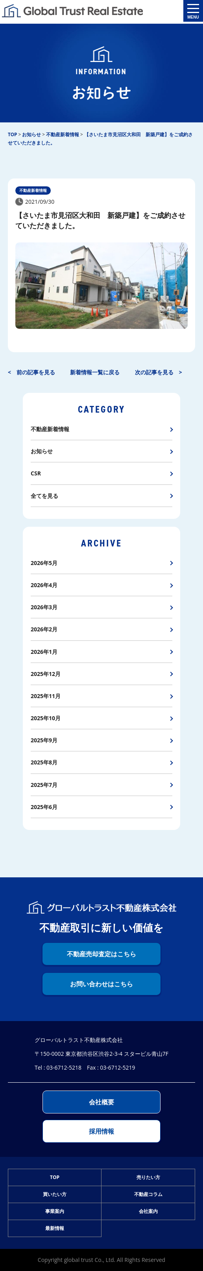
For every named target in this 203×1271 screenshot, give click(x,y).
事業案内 (54, 1211)
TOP (54, 1177)
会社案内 (148, 1211)
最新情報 (54, 1228)
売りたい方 (148, 1177)
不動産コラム (148, 1194)
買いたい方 (54, 1194)
